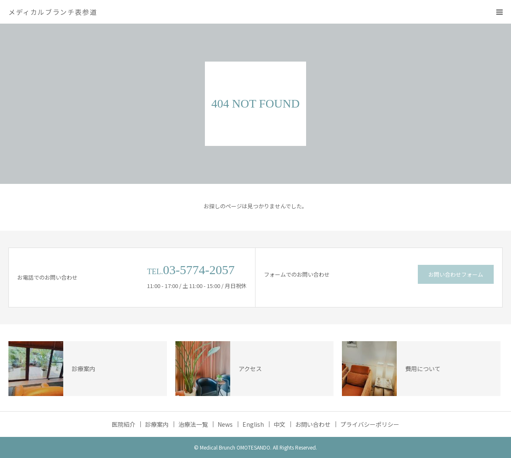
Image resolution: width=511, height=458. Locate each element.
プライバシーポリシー (369, 424)
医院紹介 (123, 424)
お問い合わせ (313, 424)
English (253, 424)
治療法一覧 (193, 424)
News (225, 424)
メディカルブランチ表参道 (52, 11)
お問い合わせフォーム (455, 274)
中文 (279, 424)
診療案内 (157, 424)
